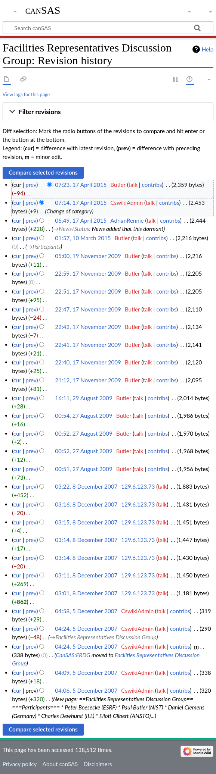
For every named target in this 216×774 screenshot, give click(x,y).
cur (17, 202)
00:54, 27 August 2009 (83, 415)
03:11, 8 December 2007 (86, 575)
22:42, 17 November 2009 (88, 326)
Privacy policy (20, 764)
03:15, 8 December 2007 (86, 522)
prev (30, 184)
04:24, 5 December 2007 (86, 628)
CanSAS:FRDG (73, 655)
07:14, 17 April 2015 (81, 202)
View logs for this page (26, 94)
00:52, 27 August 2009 (83, 433)
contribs (152, 184)
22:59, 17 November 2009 (88, 273)
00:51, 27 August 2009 (83, 469)
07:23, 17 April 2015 (81, 184)
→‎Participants (44, 246)
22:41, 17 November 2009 (88, 344)
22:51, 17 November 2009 (88, 291)
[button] (108, 112)
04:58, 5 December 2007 (86, 611)
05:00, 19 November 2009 (88, 256)
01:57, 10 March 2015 (83, 238)
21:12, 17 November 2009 (88, 380)
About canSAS (60, 764)
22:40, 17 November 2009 (88, 362)
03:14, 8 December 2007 (86, 539)
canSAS (43, 10)
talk (133, 184)
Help (207, 49)
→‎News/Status (71, 228)
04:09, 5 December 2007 (86, 672)
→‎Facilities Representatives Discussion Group (103, 637)
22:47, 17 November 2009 (88, 309)
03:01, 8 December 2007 (86, 593)
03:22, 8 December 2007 (86, 486)
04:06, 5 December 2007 (86, 690)
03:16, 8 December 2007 (86, 504)
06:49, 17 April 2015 (81, 220)
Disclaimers (97, 764)
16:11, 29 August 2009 (83, 398)
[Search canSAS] (108, 28)
